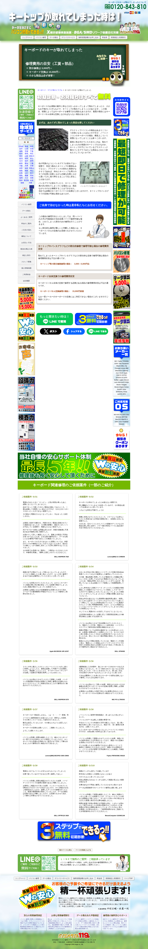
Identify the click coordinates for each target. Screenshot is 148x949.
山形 (26, 149)
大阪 (21, 166)
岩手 (21, 149)
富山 (31, 158)
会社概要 (26, 281)
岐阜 (21, 163)
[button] (26, 142)
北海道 (20, 146)
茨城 (26, 151)
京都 (31, 166)
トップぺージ (20, 878)
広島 (21, 173)
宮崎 (31, 178)
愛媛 (26, 175)
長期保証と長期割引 (118, 37)
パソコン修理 (41, 37)
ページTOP (128, 878)
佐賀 (31, 180)
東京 (21, 156)
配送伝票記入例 (26, 249)
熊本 (21, 180)
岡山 (31, 171)
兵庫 (26, 166)
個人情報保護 (26, 268)
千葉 (31, 151)
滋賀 (26, 168)
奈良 (21, 168)
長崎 (22, 183)
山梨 (26, 156)
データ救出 (54, 37)
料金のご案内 (26, 223)
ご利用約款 (26, 274)
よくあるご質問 (26, 217)
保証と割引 (26, 255)
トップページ (27, 37)
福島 (21, 151)
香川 (31, 173)
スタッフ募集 (26, 262)
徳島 (21, 175)
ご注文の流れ (26, 230)
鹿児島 (26, 180)
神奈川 (31, 156)
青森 (26, 146)
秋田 (31, 146)
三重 (31, 163)
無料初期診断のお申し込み (88, 37)
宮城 (31, 149)
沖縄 (30, 183)
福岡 (21, 178)
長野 (26, 158)
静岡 (31, 161)
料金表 (104, 37)
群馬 (26, 153)
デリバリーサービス (62, 878)
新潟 (21, 158)
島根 (26, 171)
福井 (26, 161)
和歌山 (31, 168)
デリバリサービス (68, 37)
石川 (21, 161)
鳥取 (21, 171)
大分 (26, 178)
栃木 (21, 153)
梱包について (26, 236)
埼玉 (31, 153)
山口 (26, 173)
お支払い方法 (26, 243)
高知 (31, 175)
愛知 (26, 163)
